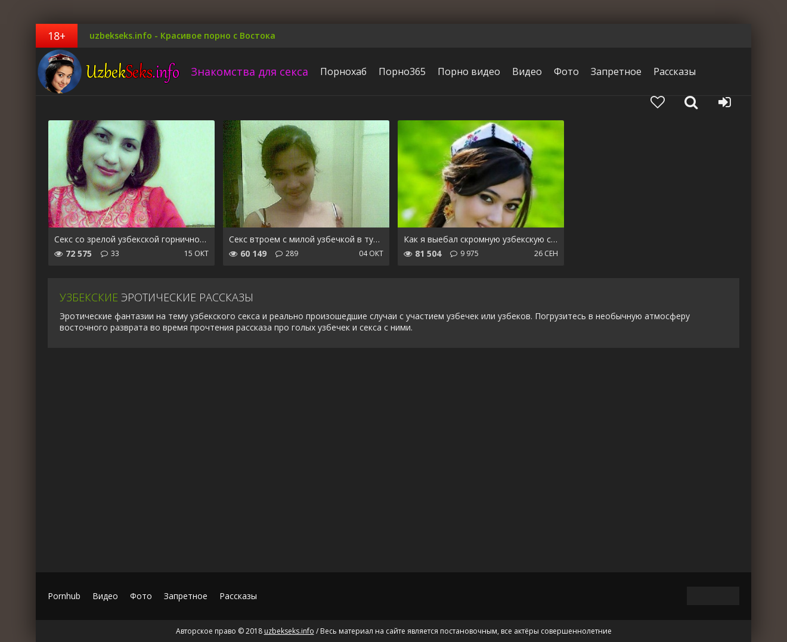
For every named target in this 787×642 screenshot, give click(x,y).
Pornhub (64, 596)
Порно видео (469, 71)
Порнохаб (343, 71)
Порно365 (402, 71)
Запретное (616, 71)
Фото (566, 71)
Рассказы (674, 71)
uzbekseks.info (110, 71)
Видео (527, 71)
